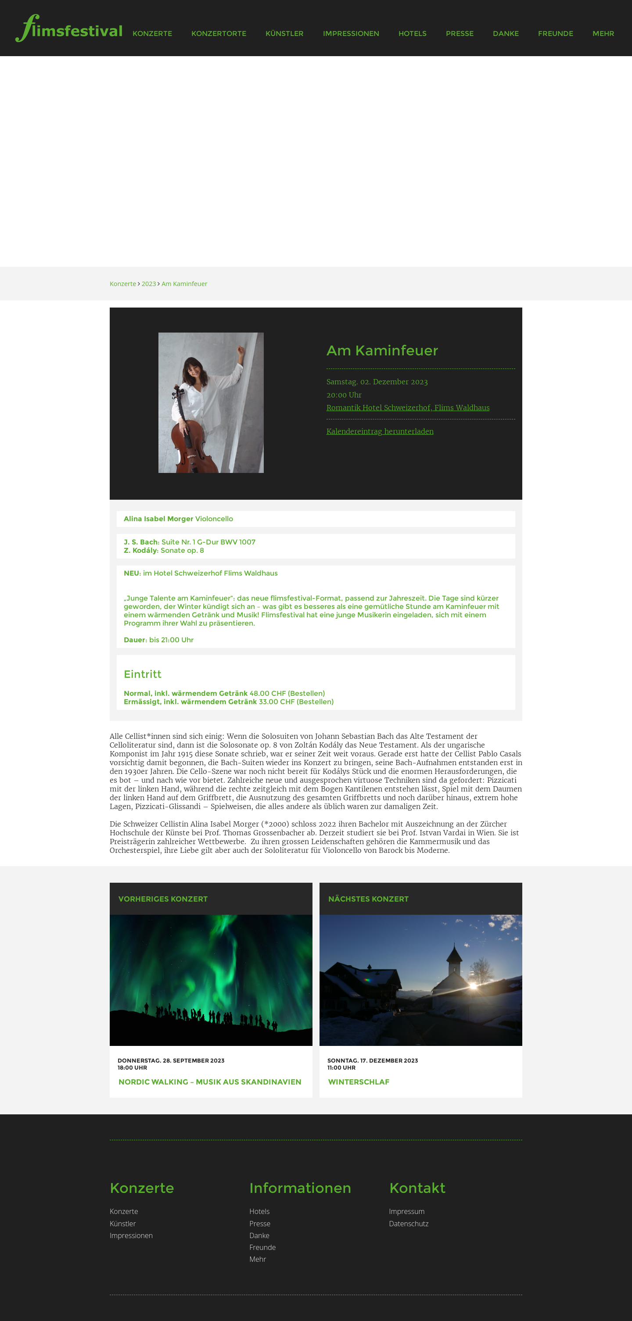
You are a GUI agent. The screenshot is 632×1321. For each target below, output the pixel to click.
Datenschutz (409, 1223)
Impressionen (351, 33)
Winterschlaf (358, 1081)
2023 (149, 283)
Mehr (603, 33)
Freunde (555, 33)
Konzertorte (218, 33)
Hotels (413, 33)
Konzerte (152, 33)
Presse (460, 33)
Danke (506, 33)
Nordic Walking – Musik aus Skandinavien (210, 1081)
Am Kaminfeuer (184, 283)
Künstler (285, 33)
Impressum (407, 1211)
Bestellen (306, 693)
